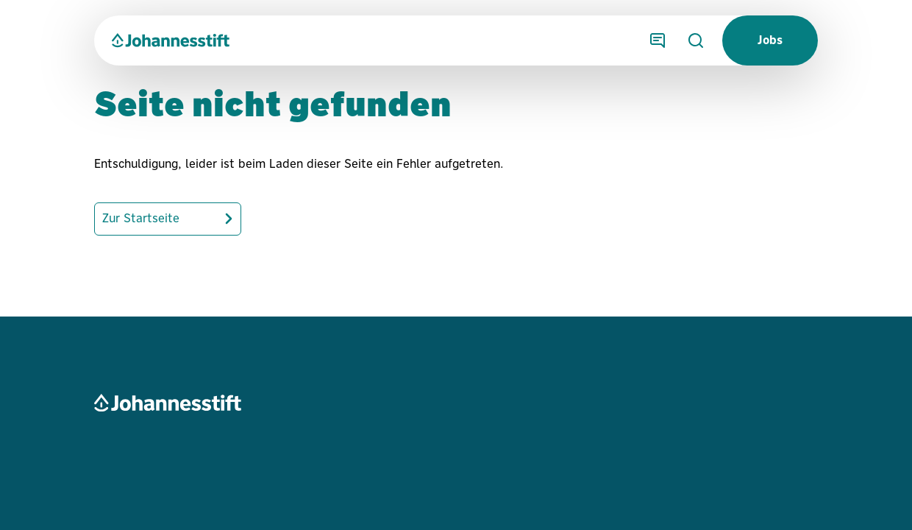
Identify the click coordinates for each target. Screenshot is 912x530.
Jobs (770, 40)
